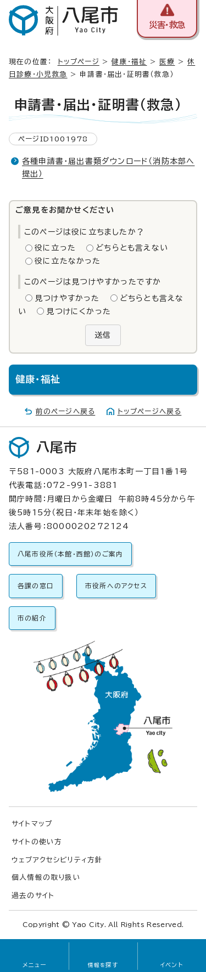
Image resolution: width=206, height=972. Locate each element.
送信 (102, 335)
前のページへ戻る (66, 411)
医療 (167, 61)
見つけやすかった (67, 298)
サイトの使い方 (37, 841)
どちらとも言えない (132, 248)
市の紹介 (32, 618)
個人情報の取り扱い (46, 877)
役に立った (55, 248)
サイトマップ (32, 823)
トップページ (78, 61)
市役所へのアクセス (116, 586)
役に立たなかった (68, 261)
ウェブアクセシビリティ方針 (57, 859)
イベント (171, 965)
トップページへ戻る (150, 411)
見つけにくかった (78, 311)
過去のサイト (33, 895)
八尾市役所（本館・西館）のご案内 (70, 554)
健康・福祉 (129, 61)
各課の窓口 (36, 586)
